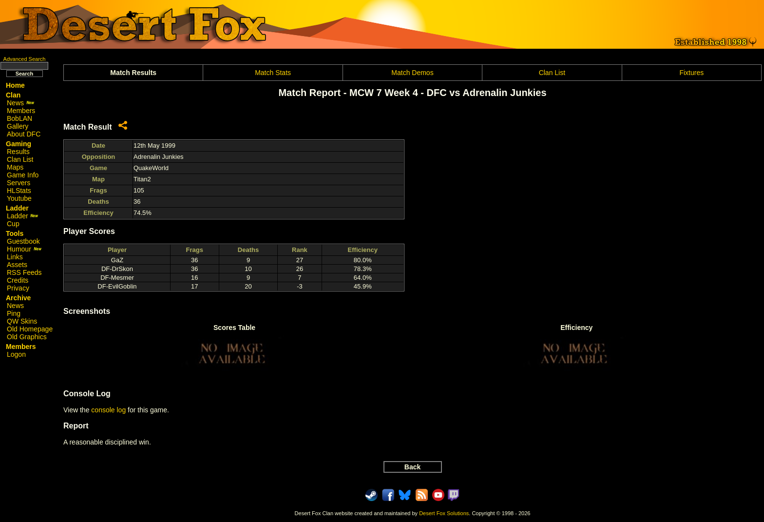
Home (15, 85)
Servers (18, 183)
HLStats (19, 190)
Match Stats (273, 73)
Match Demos (412, 73)
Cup (13, 224)
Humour (24, 249)
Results (18, 151)
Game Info (22, 175)
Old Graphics (27, 337)
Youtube (19, 198)
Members (21, 111)
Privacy (18, 288)
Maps (15, 167)
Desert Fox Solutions (444, 513)
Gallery (17, 126)
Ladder (22, 216)
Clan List (20, 159)
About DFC (23, 134)
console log (108, 410)
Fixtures (691, 73)
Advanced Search (24, 59)
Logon (16, 354)
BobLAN (19, 118)
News (21, 103)
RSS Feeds (24, 272)
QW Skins (22, 321)
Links (15, 257)
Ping (13, 313)
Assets (17, 265)
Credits (17, 280)
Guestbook (23, 241)
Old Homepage (30, 329)
